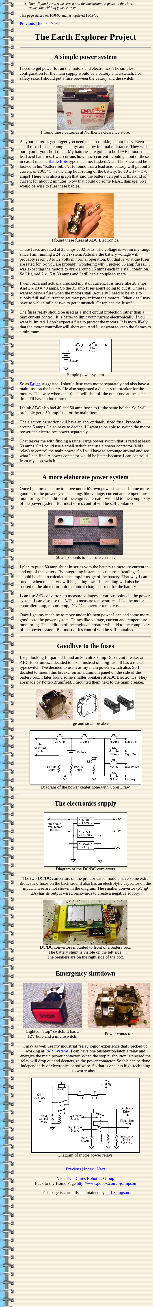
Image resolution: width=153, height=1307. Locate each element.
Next (55, 23)
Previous (27, 23)
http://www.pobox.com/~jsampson (106, 1183)
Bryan (35, 383)
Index (43, 23)
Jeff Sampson (117, 1192)
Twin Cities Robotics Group (90, 1178)
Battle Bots (58, 161)
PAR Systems (57, 1051)
